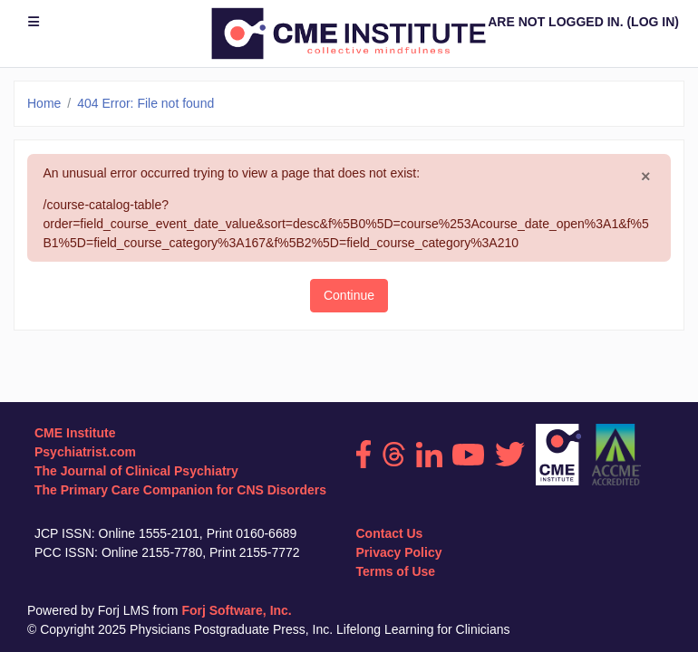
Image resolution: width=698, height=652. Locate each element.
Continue (349, 295)
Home (44, 103)
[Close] (646, 176)
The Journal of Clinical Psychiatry (136, 471)
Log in (652, 21)
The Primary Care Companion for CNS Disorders (180, 490)
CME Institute (74, 433)
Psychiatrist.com (85, 452)
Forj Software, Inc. (236, 610)
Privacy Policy (399, 552)
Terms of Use (396, 571)
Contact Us (389, 533)
